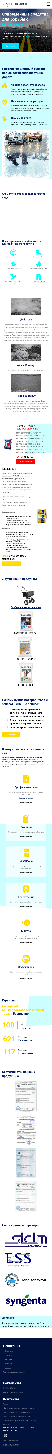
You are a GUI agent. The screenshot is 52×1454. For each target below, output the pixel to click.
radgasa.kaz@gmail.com (11, 1445)
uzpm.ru (8, 1368)
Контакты (8, 1363)
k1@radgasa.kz (13, 1440)
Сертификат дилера (26, 798)
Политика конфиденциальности (14, 1372)
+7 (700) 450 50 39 (10, 1427)
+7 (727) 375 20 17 (27, 1427)
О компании (9, 1351)
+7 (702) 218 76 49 (10, 1430)
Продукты (8, 1355)
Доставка (8, 1359)
